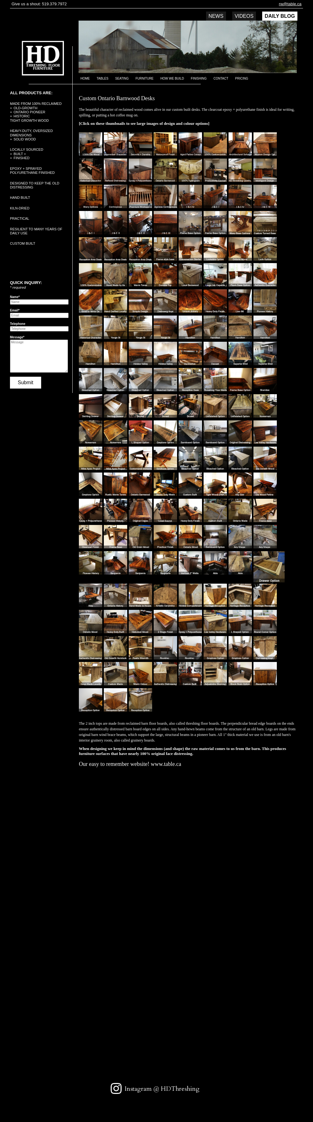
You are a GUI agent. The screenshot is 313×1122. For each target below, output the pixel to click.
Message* (17, 337)
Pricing (241, 78)
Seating (122, 78)
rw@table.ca (290, 4)
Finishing (199, 78)
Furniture (145, 78)
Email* (15, 310)
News (216, 16)
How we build (172, 78)
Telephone (17, 324)
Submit (25, 382)
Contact (221, 78)
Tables (102, 78)
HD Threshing (38, 57)
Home (85, 78)
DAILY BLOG (280, 16)
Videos (244, 16)
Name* (15, 297)
